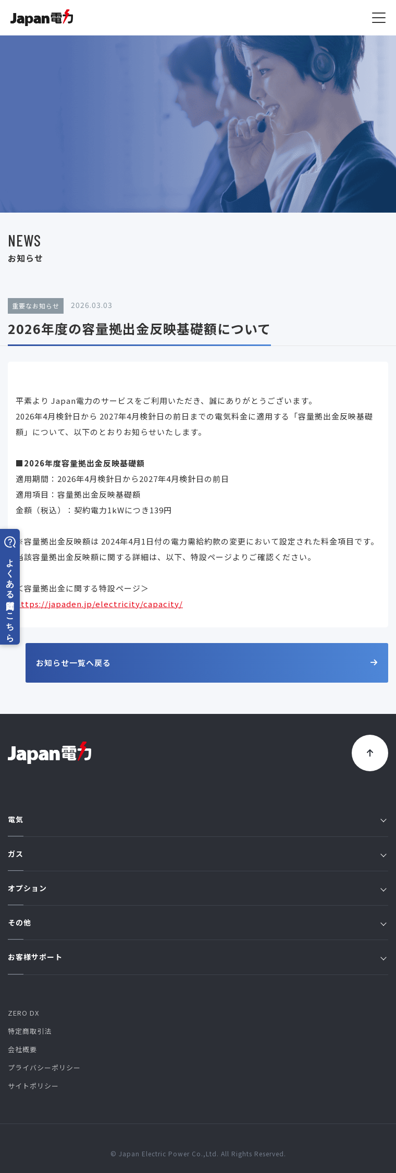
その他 (197, 922)
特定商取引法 (30, 1031)
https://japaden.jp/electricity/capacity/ (99, 604)
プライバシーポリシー (44, 1067)
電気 (197, 819)
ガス (197, 853)
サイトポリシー (33, 1086)
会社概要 (22, 1049)
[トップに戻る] (370, 753)
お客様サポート (197, 957)
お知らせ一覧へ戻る (207, 662)
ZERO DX (23, 1013)
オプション (197, 888)
